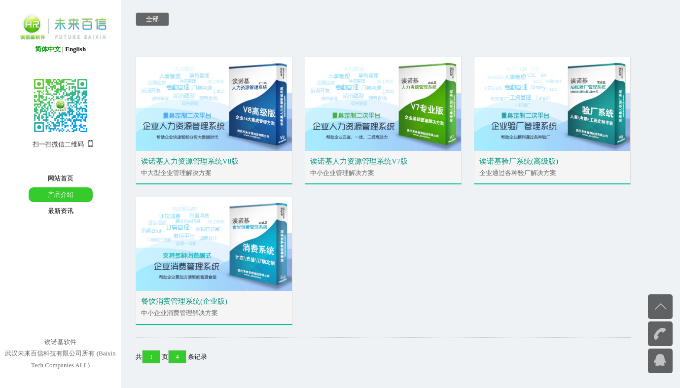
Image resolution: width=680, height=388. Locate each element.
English (75, 49)
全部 (152, 19)
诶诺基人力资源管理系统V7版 (359, 161)
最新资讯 (60, 210)
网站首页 (60, 178)
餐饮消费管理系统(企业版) (184, 301)
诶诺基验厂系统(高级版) (518, 161)
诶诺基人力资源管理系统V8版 (190, 161)
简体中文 (48, 49)
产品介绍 (60, 194)
